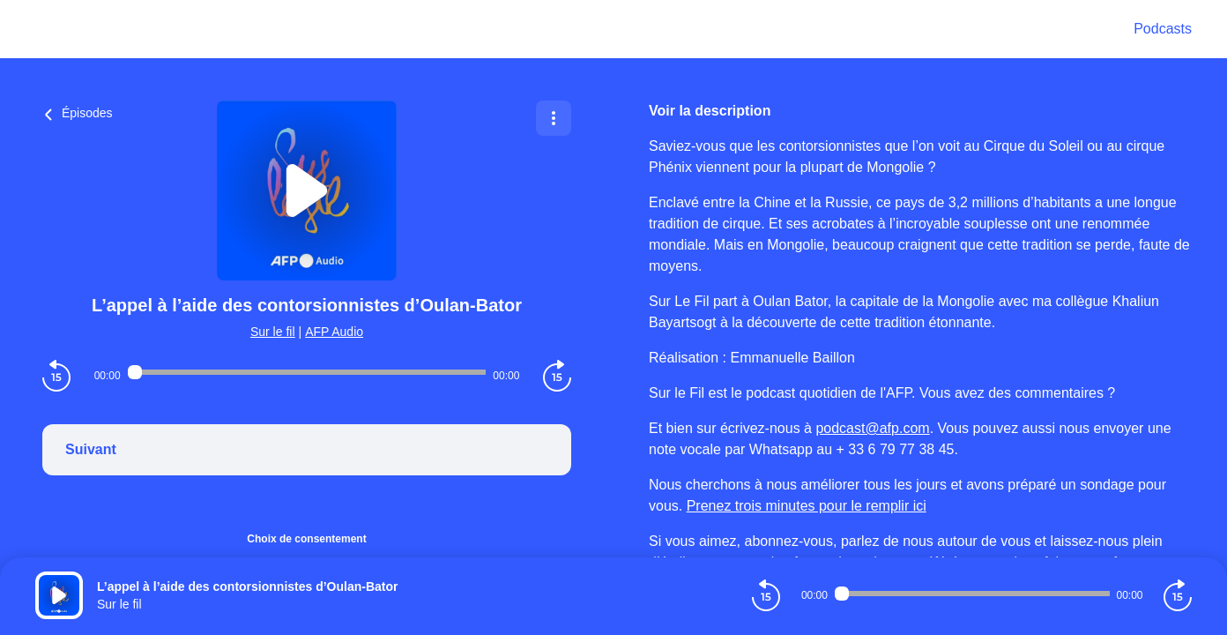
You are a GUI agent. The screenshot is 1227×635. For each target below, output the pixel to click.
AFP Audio (334, 332)
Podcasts (1163, 28)
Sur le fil (272, 332)
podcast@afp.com (872, 428)
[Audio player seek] (307, 372)
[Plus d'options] (553, 118)
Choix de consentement (306, 539)
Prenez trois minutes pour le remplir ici (806, 505)
